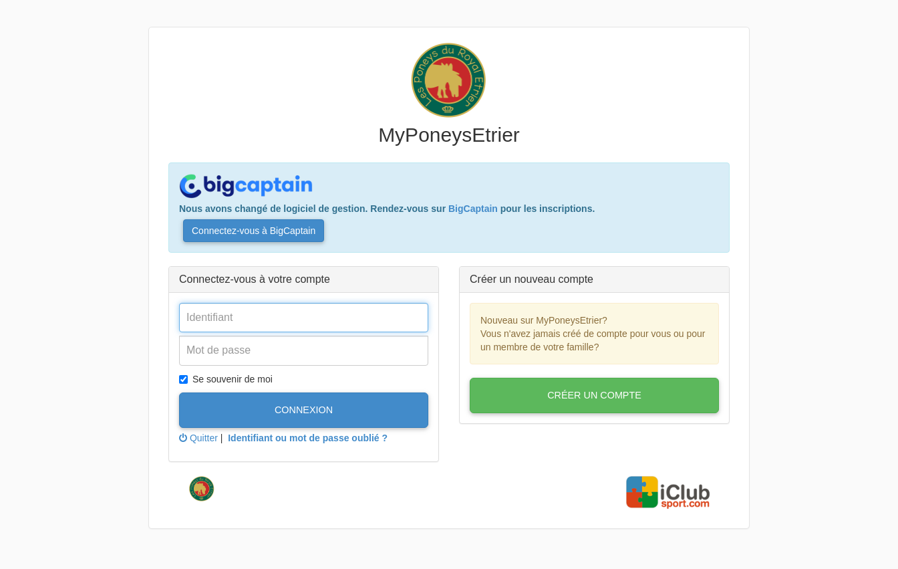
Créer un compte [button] (594, 395)
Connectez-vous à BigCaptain (253, 230)
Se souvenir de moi (226, 379)
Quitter (198, 438)
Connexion (304, 410)
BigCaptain (473, 208)
